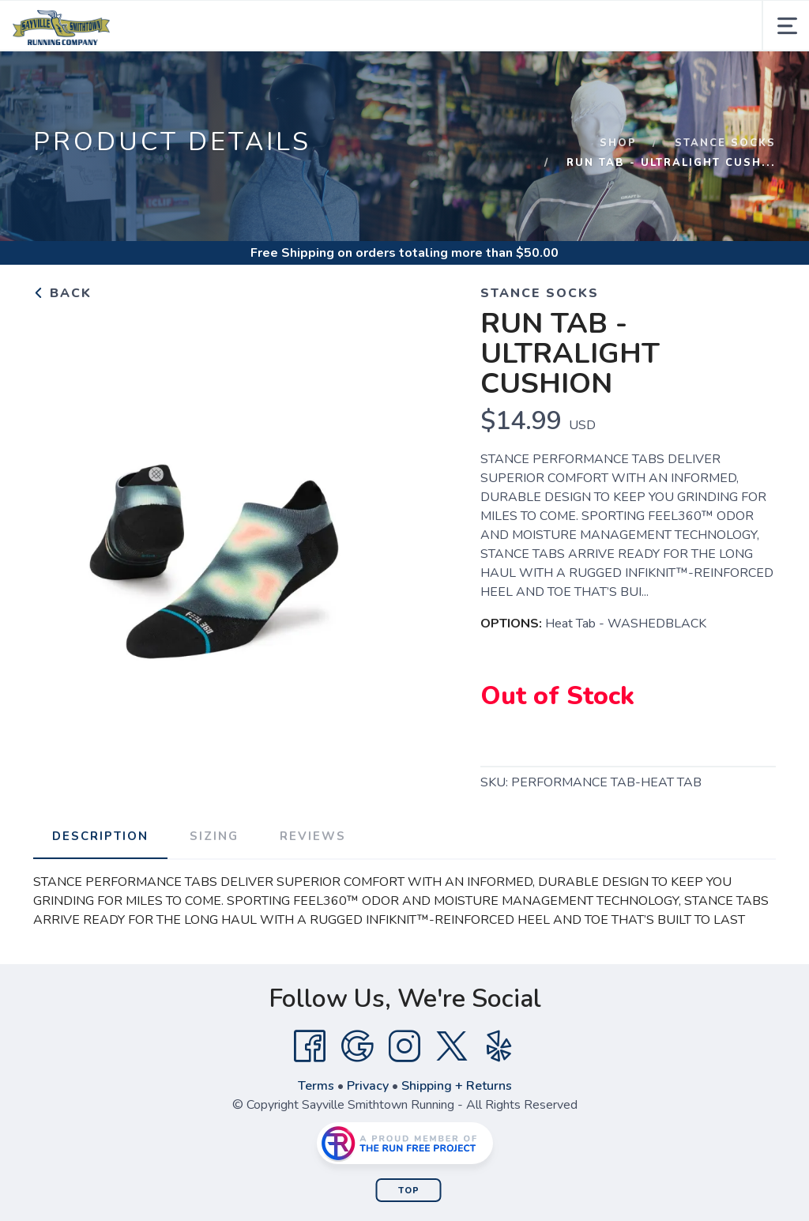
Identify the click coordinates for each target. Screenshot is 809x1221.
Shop (618, 143)
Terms (316, 1086)
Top (409, 1191)
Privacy (368, 1086)
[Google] (357, 1046)
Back (62, 293)
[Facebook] (309, 1046)
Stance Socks (725, 143)
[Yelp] (499, 1046)
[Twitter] (452, 1046)
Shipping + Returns (456, 1086)
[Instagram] (404, 1046)
